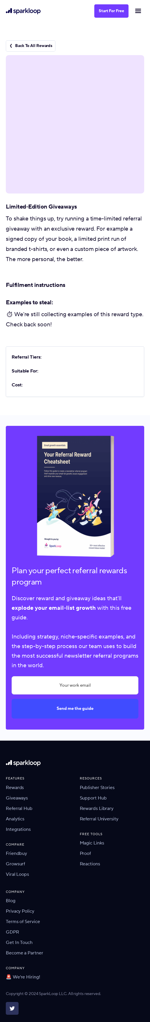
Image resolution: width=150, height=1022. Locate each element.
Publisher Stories (97, 788)
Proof (85, 853)
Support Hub (93, 798)
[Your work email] (75, 685)
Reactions (90, 864)
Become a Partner (24, 953)
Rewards (15, 788)
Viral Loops (17, 874)
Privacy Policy (20, 911)
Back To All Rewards (34, 45)
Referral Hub (19, 808)
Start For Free (111, 11)
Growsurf (15, 864)
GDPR (12, 932)
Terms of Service (23, 922)
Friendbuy (16, 853)
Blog (10, 901)
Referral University (99, 819)
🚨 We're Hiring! (23, 977)
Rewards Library (97, 808)
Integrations (18, 829)
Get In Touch (19, 942)
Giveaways (17, 798)
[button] (137, 11)
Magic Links (92, 843)
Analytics (15, 819)
